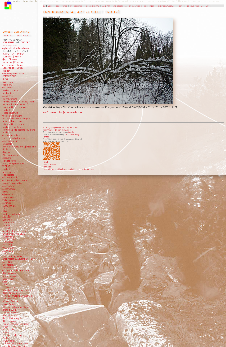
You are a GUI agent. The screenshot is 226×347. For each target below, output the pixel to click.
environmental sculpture (14, 180)
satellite (6, 160)
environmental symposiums (16, 270)
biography (7, 84)
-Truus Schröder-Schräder (15, 323)
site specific (76, 5)
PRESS (5, 337)
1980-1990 (7, 245)
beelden (6, 70)
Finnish (18, 56)
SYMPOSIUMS (9, 267)
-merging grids (9, 275)
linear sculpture (10, 112)
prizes (5, 326)
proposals (7, 143)
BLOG (5, 79)
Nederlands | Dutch (12, 67)
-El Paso (6, 149)
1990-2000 (8, 247)
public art (7, 132)
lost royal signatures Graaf (15, 343)
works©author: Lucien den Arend (57, 129)
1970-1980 (7, 242)
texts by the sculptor (12, 121)
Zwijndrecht (8, 264)
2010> (5, 253)
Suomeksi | (8, 56)
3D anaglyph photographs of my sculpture (60, 127)
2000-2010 (7, 250)
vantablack (47, 166)
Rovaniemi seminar (11, 292)
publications (135, 5)
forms (5, 191)
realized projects (10, 90)
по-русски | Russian (12, 62)
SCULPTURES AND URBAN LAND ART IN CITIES (18, 261)
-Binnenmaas (9, 273)
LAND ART (24, 42)
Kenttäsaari (8, 222)
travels (5, 332)
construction (8, 188)
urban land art (9, 172)
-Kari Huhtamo (9, 315)
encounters (193, 5)
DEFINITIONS (9, 76)
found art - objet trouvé (13, 138)
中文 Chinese (9, 59)
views (13, 160)
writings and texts (11, 214)
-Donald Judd (9, 309)
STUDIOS (7, 217)
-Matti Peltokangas (11, 318)
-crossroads (8, 278)
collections (7, 95)
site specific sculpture (13, 124)
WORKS (6, 166)
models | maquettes (12, 183)
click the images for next (9, 46)
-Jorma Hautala (10, 312)
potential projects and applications (19, 146)
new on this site (49, 164)
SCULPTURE (8, 42)
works (50, 5)
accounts (206, 5)
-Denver (6, 152)
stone (5, 284)
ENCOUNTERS (9, 298)
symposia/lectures (167, 5)
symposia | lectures (12, 256)
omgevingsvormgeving (13, 73)
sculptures (61, 5)
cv (44, 5)
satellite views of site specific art (18, 101)
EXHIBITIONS (9, 239)
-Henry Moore (9, 321)
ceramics (6, 202)
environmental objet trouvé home (62, 112)
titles (4, 211)
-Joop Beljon (8, 304)
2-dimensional (9, 200)
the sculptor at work (12, 115)
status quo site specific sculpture (18, 129)
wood (4, 281)
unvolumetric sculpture (13, 233)
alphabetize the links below (15, 48)
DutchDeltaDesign (72, 134)
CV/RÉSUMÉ (8, 81)
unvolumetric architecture (15, 230)
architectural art (10, 140)
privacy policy (8, 340)
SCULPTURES (9, 205)
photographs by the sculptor (16, 118)
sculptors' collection (12, 335)
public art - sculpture (12, 126)
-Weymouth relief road (13, 155)
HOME (45, 162)
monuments (8, 197)
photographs (8, 329)
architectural (120, 5)
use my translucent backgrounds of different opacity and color (68, 169)
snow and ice (8, 287)
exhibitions (150, 5)
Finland (6, 228)
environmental (91, 5)
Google (71, 132)
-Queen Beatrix (10, 301)
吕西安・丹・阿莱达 (13, 53)
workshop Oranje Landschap (16, 290)
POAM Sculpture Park (13, 163)
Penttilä (46, 136)
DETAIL (6, 208)
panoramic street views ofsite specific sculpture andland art (15, 107)
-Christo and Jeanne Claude (16, 307)
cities (182, 5)
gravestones (8, 194)
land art (106, 5)
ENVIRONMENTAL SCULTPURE (17, 295)
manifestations (9, 98)
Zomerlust (7, 219)
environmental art (11, 135)
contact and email (16, 35)
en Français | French (13, 65)
